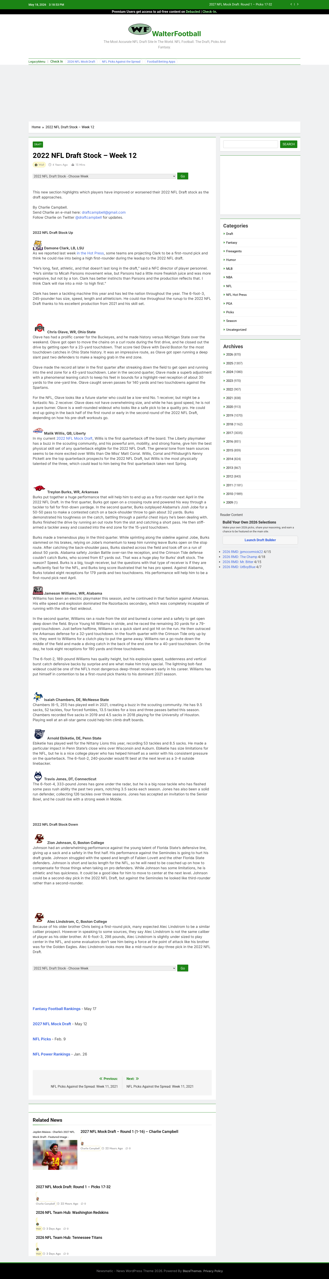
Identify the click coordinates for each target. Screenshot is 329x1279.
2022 (229, 389)
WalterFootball (176, 33)
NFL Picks (42, 1039)
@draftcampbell (88, 218)
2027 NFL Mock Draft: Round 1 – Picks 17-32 (240, 4)
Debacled (193, 12)
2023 (229, 381)
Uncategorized (236, 330)
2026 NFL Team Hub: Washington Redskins (72, 1212)
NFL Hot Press (236, 295)
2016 (229, 441)
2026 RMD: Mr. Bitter (238, 562)
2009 (229, 502)
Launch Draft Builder (260, 540)
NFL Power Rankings (51, 1054)
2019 (229, 415)
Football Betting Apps (161, 61)
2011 (229, 485)
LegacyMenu (37, 61)
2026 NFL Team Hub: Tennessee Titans (69, 1237)
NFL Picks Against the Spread (121, 61)
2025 (229, 363)
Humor (231, 260)
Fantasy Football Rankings (57, 1009)
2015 (229, 450)
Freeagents (234, 251)
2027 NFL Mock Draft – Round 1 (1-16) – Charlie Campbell (129, 1132)
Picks (230, 312)
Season (231, 321)
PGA (229, 304)
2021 (229, 398)
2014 (229, 459)
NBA (229, 277)
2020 (229, 407)
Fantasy (231, 243)
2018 (229, 424)
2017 (229, 433)
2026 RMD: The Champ (240, 557)
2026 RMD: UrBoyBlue (239, 567)
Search (289, 144)
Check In (56, 61)
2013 (229, 468)
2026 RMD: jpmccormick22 (243, 552)
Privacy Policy (213, 1271)
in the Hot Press (90, 253)
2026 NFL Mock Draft (81, 61)
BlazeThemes (192, 1271)
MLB (229, 269)
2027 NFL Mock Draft (52, 1024)
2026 (229, 354)
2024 (229, 372)
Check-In (209, 12)
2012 (229, 476)
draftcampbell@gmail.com (104, 212)
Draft (38, 144)
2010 (229, 494)
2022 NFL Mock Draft (74, 438)
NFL (229, 286)
